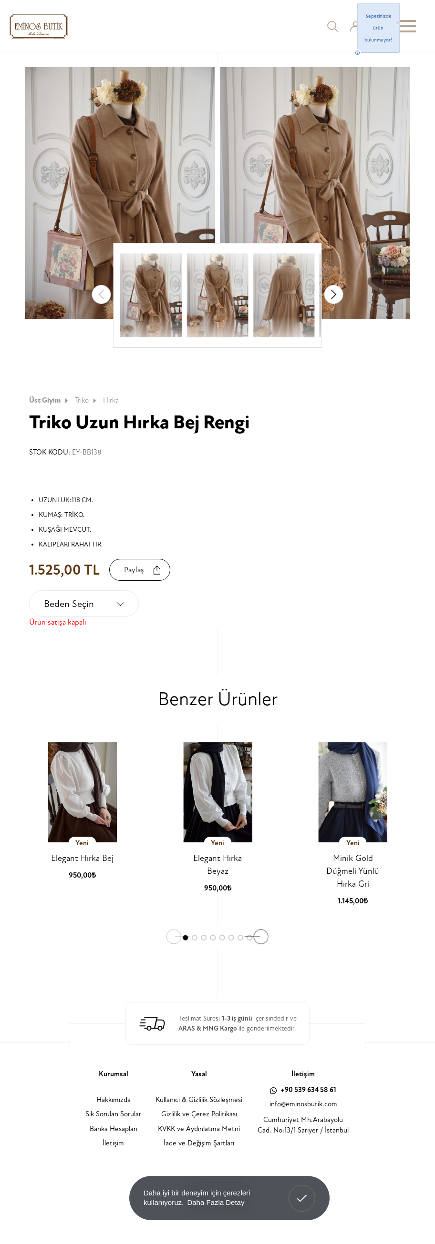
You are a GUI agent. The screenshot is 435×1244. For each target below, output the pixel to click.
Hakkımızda (113, 1099)
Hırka (111, 400)
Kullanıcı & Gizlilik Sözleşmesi (198, 1099)
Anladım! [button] (302, 1191)
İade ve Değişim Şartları (199, 1143)
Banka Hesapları (113, 1128)
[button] (333, 294)
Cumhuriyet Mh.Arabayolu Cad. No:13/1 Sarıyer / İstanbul (303, 1125)
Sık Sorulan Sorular (113, 1114)
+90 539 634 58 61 (303, 1089)
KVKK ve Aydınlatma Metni (199, 1128)
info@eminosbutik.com (303, 1104)
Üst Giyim (49, 400)
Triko (86, 400)
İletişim (113, 1143)
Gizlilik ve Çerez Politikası (199, 1114)
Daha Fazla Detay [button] (215, 1202)
